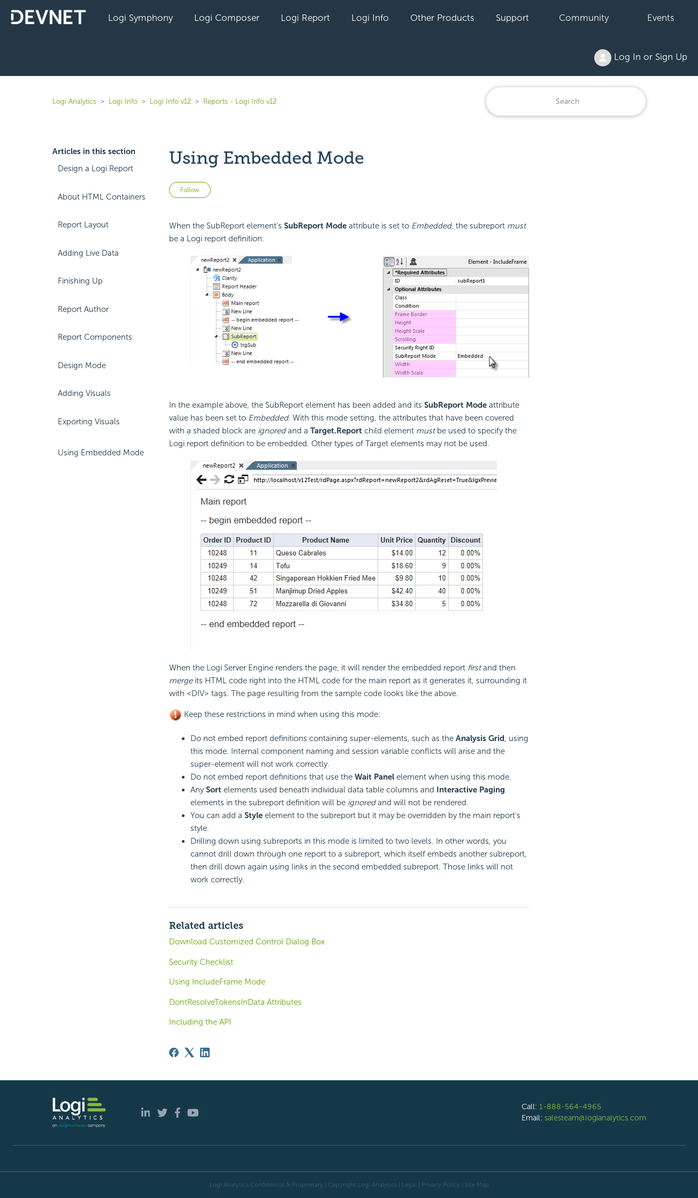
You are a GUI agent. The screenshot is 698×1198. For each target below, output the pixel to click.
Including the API (200, 1022)
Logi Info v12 (170, 101)
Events (660, 17)
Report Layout (83, 225)
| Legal (407, 1184)
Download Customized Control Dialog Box (247, 942)
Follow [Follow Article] (190, 190)
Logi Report (305, 17)
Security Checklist (201, 962)
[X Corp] (189, 1052)
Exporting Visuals (89, 421)
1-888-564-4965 (570, 1106)
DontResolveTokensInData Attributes (235, 1002)
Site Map (477, 1184)
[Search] (566, 101)
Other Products (442, 17)
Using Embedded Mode (101, 452)
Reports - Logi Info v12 (240, 101)
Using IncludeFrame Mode (217, 982)
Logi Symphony (140, 17)
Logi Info (370, 17)
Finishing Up (80, 281)
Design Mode (82, 365)
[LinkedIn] (205, 1052)
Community (584, 17)
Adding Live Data (88, 253)
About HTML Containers (101, 197)
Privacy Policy (440, 1184)
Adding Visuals (84, 393)
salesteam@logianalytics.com (595, 1118)
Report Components (95, 337)
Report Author (83, 309)
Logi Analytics (74, 101)
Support (512, 17)
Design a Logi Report (95, 168)
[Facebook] (174, 1052)
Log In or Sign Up (640, 57)
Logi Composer (226, 17)
